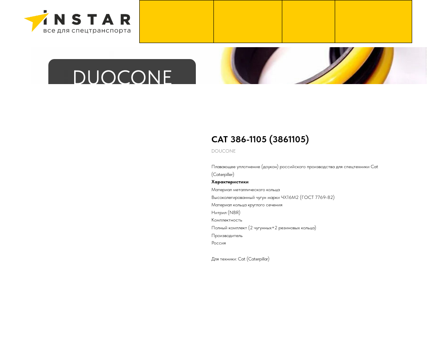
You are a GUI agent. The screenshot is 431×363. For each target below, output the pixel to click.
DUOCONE (122, 77)
